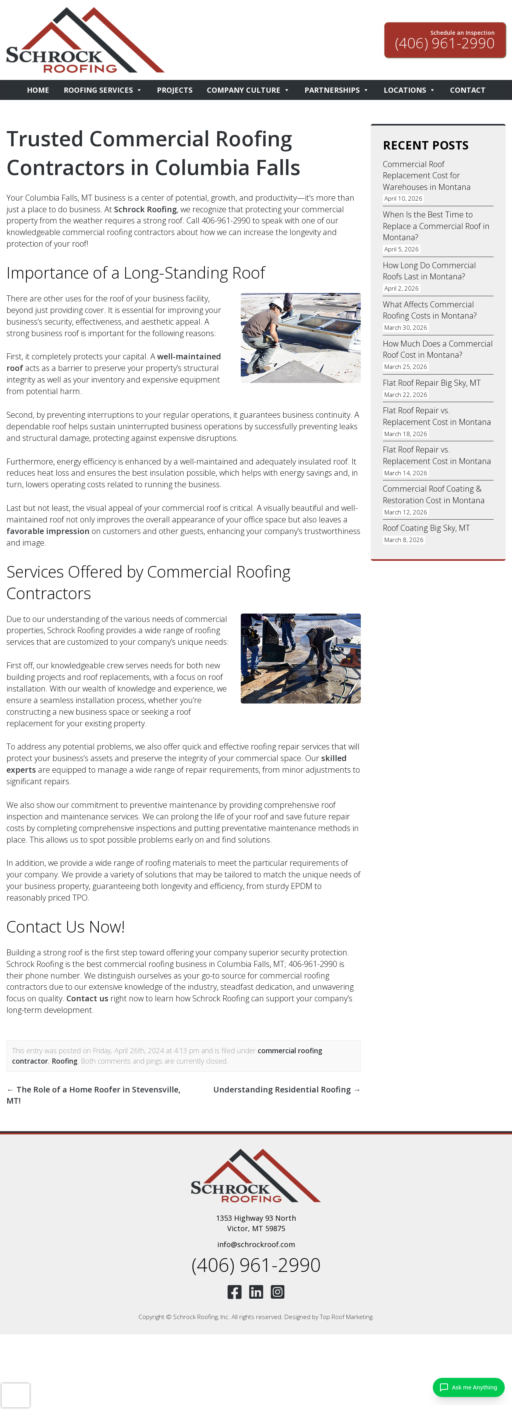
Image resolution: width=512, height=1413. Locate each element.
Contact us (87, 998)
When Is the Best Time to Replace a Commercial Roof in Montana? (436, 226)
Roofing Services (103, 90)
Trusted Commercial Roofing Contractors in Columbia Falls (157, 152)
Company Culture (248, 90)
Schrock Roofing (145, 209)
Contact (468, 90)
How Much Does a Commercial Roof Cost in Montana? (437, 351)
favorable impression (48, 531)
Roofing (65, 1061)
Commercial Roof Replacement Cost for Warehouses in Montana (426, 176)
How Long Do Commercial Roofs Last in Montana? (429, 272)
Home (38, 90)
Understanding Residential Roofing (287, 1089)
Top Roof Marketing (346, 1318)
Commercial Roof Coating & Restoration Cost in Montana (433, 497)
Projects (174, 90)
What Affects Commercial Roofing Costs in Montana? (430, 311)
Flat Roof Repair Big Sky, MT (431, 384)
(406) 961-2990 (256, 1265)
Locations (410, 90)
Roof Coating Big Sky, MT (426, 531)
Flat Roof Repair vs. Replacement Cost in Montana (437, 418)
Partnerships (336, 90)
